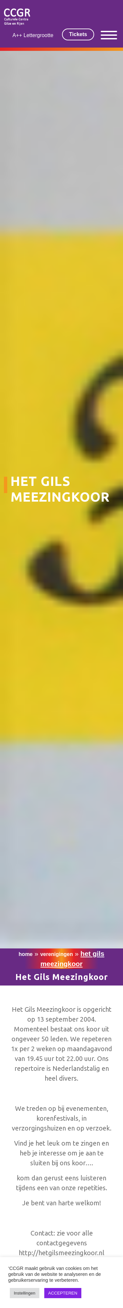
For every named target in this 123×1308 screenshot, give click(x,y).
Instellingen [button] (24, 1293)
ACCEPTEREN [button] (62, 1293)
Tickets (78, 34)
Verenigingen (56, 954)
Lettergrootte (38, 35)
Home (26, 954)
